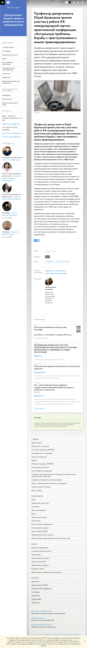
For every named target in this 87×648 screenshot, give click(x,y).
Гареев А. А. (38, 356)
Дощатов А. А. (39, 396)
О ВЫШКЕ (35, 439)
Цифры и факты (36, 443)
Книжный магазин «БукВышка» (41, 588)
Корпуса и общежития (39, 457)
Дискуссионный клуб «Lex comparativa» (11, 82)
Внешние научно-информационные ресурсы (46, 572)
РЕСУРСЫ (35, 578)
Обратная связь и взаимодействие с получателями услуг (50, 538)
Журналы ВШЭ (36, 599)
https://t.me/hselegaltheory (12, 137)
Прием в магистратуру (39, 517)
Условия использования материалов (69, 634)
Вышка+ (34, 514)
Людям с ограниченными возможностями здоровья (49, 483)
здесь (44, 640)
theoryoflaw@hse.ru (13, 124)
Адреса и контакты (52, 634)
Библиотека (35, 581)
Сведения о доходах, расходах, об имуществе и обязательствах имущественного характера (53, 475)
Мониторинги (36, 555)
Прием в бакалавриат (38, 510)
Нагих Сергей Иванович (11, 160)
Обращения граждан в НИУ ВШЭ (42, 464)
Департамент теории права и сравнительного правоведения (13, 20)
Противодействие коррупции (41, 471)
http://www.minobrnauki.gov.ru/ (42, 611)
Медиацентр (35, 595)
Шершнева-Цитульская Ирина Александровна (12, 178)
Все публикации (40, 408)
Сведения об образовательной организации (46, 480)
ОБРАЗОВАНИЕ (37, 496)
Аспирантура (35, 521)
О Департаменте (8, 47)
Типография (35, 592)
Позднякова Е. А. (40, 372)
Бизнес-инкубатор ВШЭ (39, 531)
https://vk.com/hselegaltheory (12, 133)
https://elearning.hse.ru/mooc (41, 625)
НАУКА (34, 544)
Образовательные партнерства (42, 535)
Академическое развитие (40, 565)
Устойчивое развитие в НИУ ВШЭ (43, 450)
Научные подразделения (39, 548)
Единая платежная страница (41, 487)
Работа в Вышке (36, 490)
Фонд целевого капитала (40, 467)
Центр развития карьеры (40, 528)
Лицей (33, 500)
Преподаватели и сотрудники (41, 453)
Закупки (34, 460)
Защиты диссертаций (38, 562)
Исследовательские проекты (41, 551)
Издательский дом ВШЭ (39, 585)
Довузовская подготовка (40, 503)
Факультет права (13, 7)
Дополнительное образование (42, 524)
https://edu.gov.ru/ (38, 618)
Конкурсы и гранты (38, 569)
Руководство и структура (40, 446)
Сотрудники (6, 51)
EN (69, 2)
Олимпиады (35, 507)
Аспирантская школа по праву (10, 104)
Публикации (39, 319)
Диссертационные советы (40, 558)
